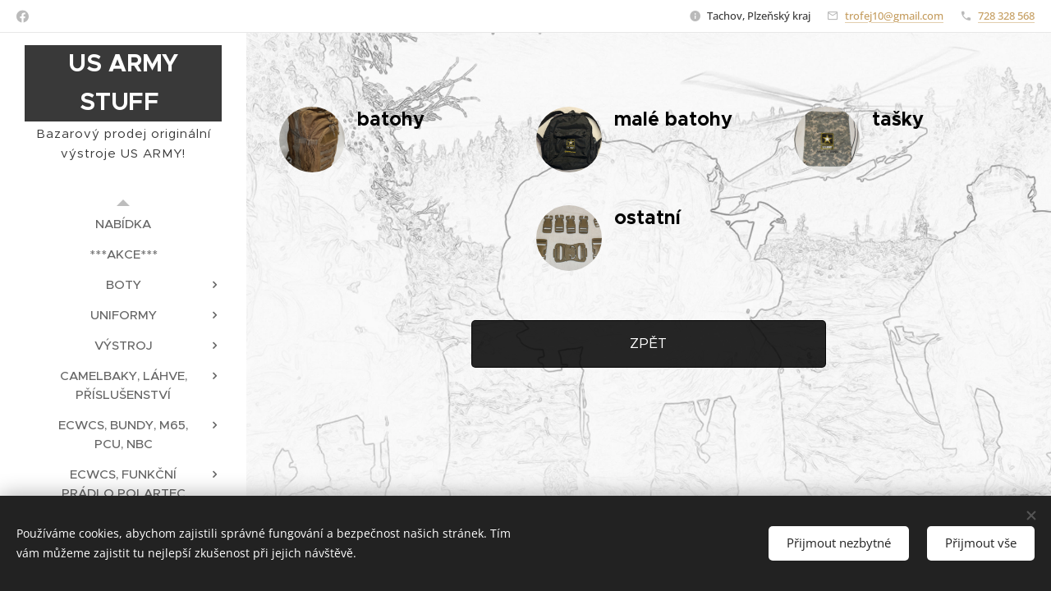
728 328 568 (1006, 15)
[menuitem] (123, 223)
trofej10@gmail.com (894, 15)
